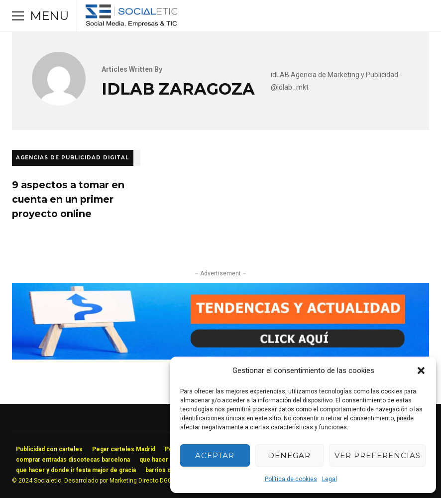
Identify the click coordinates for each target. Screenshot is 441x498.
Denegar (289, 455)
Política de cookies (291, 479)
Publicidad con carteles (49, 449)
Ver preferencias (377, 455)
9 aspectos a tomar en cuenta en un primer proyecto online (68, 199)
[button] (421, 370)
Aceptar (214, 455)
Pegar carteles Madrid (123, 449)
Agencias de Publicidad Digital (72, 157)
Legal (329, 479)
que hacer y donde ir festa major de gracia (76, 470)
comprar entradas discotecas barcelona (73, 459)
